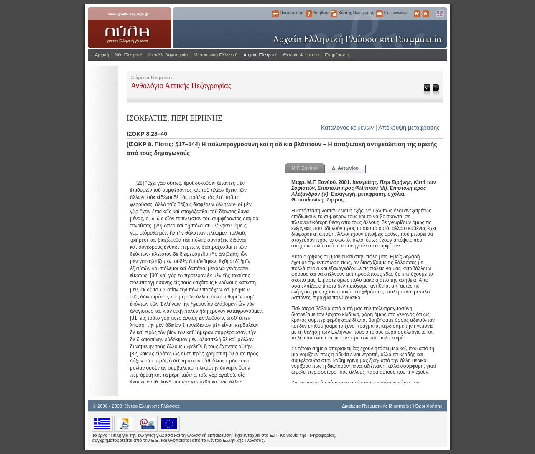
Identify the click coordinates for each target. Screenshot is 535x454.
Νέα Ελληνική (128, 54)
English (439, 13)
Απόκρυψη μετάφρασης (409, 127)
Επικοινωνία (379, 13)
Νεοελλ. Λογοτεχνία (168, 54)
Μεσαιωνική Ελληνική (215, 54)
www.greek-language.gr (129, 27)
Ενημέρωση (337, 54)
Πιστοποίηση (275, 13)
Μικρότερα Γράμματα (426, 13)
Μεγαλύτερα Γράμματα (417, 13)
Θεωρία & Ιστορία (301, 54)
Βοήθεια (309, 13)
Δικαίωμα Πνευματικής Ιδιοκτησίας (377, 405)
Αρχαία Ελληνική (260, 54)
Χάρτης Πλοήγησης (334, 13)
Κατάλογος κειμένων (347, 127)
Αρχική (102, 54)
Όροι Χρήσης (428, 405)
